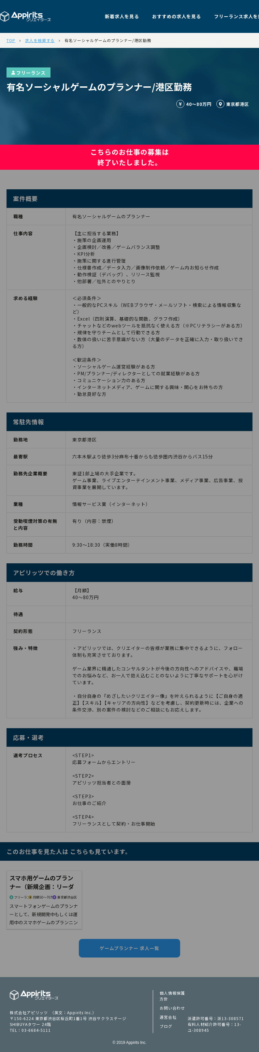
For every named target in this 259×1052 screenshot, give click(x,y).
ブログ (166, 1026)
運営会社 (168, 1017)
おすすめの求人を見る (176, 16)
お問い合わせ (172, 1008)
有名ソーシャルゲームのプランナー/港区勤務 (108, 40)
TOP (11, 40)
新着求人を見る (122, 16)
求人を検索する (40, 40)
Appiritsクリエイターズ (34, 995)
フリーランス (28, 72)
